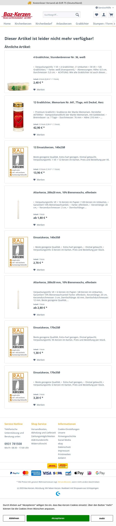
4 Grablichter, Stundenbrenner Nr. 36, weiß (59, 57)
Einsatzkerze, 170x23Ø (46, 327)
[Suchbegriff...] (62, 15)
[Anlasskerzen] (64, 23)
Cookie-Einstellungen (68, 429)
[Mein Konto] (104, 15)
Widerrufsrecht (39, 443)
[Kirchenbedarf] (44, 23)
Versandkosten (64, 482)
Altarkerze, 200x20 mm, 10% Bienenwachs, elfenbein (65, 192)
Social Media (64, 439)
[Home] (7, 23)
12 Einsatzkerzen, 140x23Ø (49, 147)
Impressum (63, 450)
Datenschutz (64, 447)
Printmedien (64, 454)
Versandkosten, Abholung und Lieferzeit (43, 431)
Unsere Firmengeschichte (67, 434)
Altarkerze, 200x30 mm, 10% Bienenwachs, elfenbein (65, 282)
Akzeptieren (58, 518)
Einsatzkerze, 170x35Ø (46, 372)
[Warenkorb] (111, 15)
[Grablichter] (82, 23)
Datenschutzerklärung (67, 508)
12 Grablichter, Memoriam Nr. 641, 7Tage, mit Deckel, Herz (68, 102)
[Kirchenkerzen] (23, 23)
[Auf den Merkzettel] (39, 89)
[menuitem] (62, 15)
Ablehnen (14, 518)
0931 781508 (13, 444)
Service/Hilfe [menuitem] (104, 7)
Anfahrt (62, 458)
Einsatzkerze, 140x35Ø (46, 237)
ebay (60, 443)
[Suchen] (77, 15)
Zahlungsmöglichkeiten (43, 436)
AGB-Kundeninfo (39, 439)
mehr (102, 518)
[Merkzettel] (96, 15)
